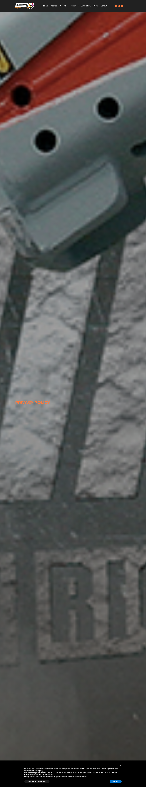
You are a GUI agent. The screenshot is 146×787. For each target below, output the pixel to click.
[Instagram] (119, 6)
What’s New (86, 6)
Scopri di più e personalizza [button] (37, 781)
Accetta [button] (115, 781)
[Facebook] (122, 6)
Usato (95, 6)
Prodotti (63, 6)
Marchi (73, 6)
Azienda (54, 6)
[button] (120, 765)
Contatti (104, 6)
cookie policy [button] (39, 771)
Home (45, 6)
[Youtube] (116, 6)
